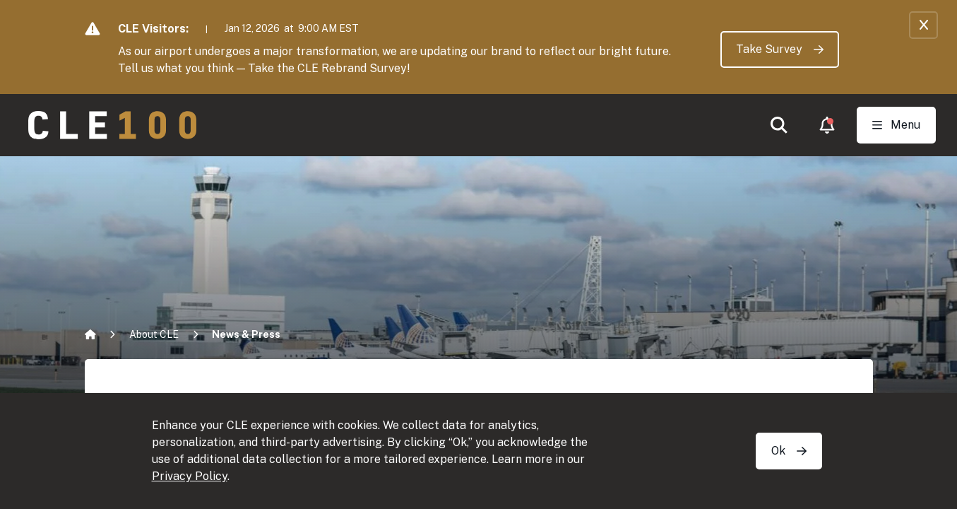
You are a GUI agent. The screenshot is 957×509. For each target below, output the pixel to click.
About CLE (154, 334)
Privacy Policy (189, 476)
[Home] (90, 334)
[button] (779, 125)
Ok (789, 450)
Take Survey (780, 49)
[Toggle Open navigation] (896, 125)
